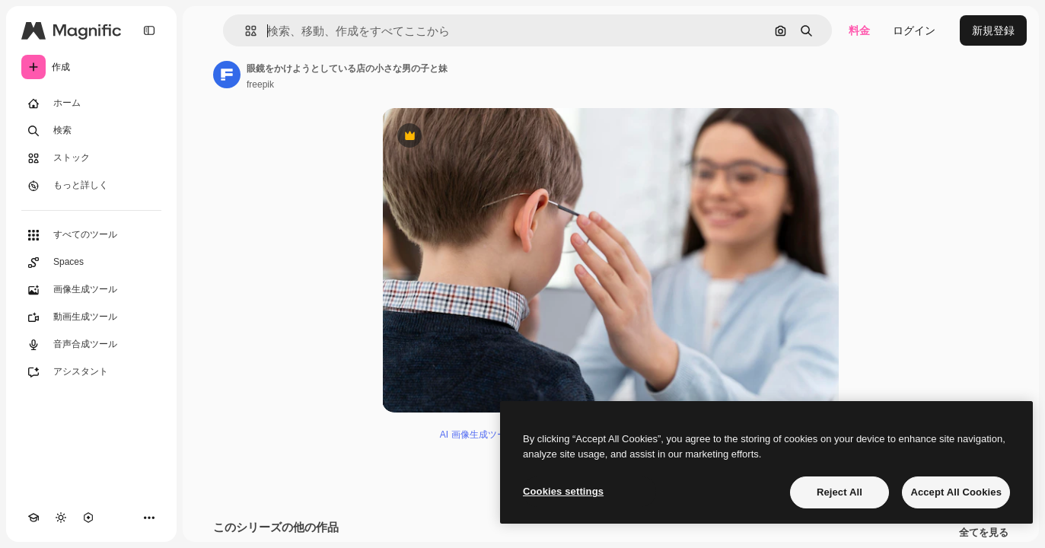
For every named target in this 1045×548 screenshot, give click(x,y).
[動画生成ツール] (91, 317)
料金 (859, 30)
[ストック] (91, 158)
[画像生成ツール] (91, 290)
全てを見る (983, 532)
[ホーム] (91, 103)
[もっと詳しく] (91, 186)
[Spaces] (91, 262)
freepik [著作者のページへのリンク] (260, 84)
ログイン (914, 30)
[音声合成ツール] (91, 345)
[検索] (91, 131)
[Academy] (33, 517)
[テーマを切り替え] (61, 517)
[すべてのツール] (91, 235)
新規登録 (993, 30)
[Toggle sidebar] (149, 30)
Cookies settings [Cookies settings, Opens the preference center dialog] (563, 491)
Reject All (839, 492)
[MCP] (88, 517)
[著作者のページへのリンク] (227, 74)
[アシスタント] (91, 372)
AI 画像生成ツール (477, 434)
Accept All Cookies (956, 492)
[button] (245, 31)
